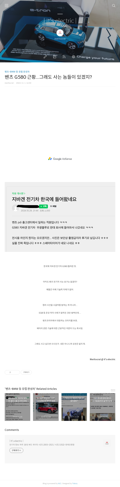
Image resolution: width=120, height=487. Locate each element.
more (113, 390)
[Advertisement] (60, 113)
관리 (74, 56)
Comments (12, 430)
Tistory (74, 483)
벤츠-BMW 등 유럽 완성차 (17, 71)
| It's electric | (60, 20)
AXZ (59, 483)
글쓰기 (45, 56)
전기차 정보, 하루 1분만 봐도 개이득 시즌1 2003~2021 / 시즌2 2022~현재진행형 (41, 444)
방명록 (55, 56)
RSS (64, 56)
